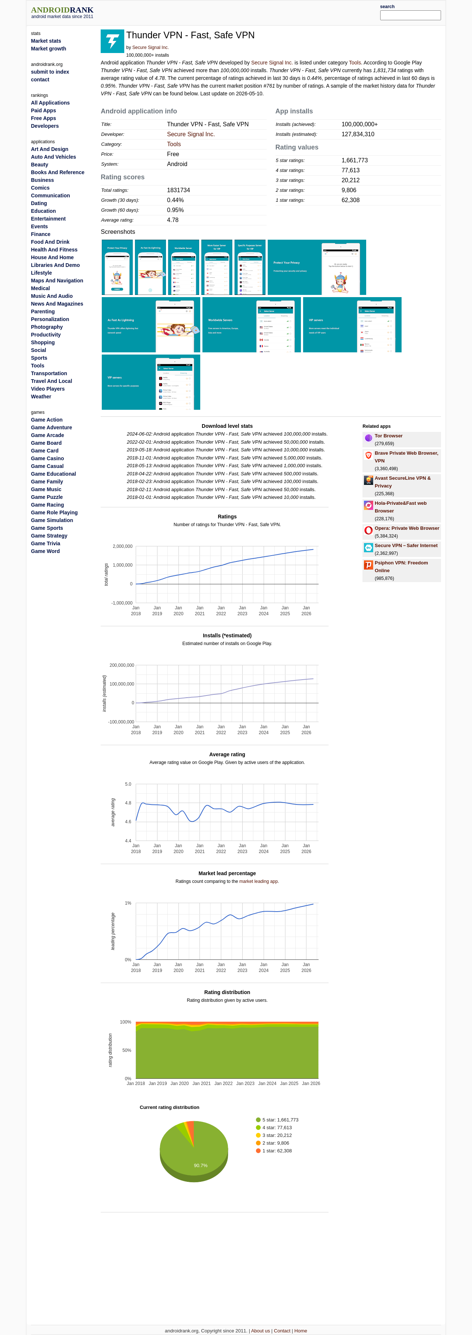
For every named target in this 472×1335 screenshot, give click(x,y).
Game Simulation (52, 520)
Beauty (39, 165)
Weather (41, 396)
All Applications (50, 103)
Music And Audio (52, 296)
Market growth (48, 49)
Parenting (43, 311)
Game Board (46, 443)
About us (260, 1331)
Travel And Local (51, 381)
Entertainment (48, 219)
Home (300, 1331)
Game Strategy (49, 536)
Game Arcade (47, 435)
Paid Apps (43, 110)
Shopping (43, 342)
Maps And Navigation (57, 280)
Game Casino (47, 458)
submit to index (50, 72)
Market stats (46, 41)
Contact (282, 1331)
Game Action (47, 420)
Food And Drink (50, 242)
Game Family (47, 482)
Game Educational (53, 474)
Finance (41, 234)
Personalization (50, 319)
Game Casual (47, 466)
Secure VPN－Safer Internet (406, 545)
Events (39, 226)
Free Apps (43, 118)
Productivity (46, 335)
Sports (39, 358)
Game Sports (47, 528)
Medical (40, 288)
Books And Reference (57, 172)
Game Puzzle (47, 497)
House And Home (52, 257)
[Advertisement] (253, 12)
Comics (40, 188)
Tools (355, 63)
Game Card (45, 451)
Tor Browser (389, 435)
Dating (39, 203)
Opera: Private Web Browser (407, 528)
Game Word (45, 551)
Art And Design (49, 149)
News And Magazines (57, 304)
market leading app (258, 881)
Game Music (46, 489)
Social (38, 350)
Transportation (49, 373)
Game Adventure (51, 427)
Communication (50, 195)
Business (42, 180)
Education (43, 211)
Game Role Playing (54, 512)
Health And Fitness (54, 250)
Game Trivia (45, 543)
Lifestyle (41, 273)
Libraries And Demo (55, 265)
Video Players (48, 389)
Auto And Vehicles (53, 157)
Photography (47, 327)
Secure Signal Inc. (150, 47)
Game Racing (47, 505)
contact (40, 79)
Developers (45, 126)
